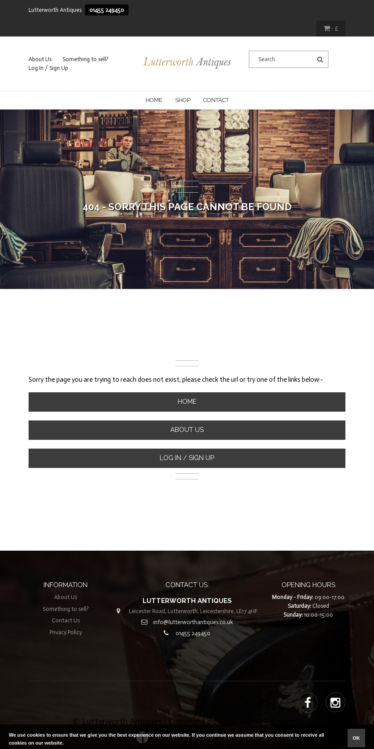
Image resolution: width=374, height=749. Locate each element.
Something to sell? (85, 59)
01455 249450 (106, 10)
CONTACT (216, 100)
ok (356, 738)
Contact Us (66, 620)
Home (154, 100)
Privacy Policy (66, 632)
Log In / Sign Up (48, 68)
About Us (40, 59)
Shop (183, 100)
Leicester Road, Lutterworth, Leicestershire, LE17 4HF (193, 611)
